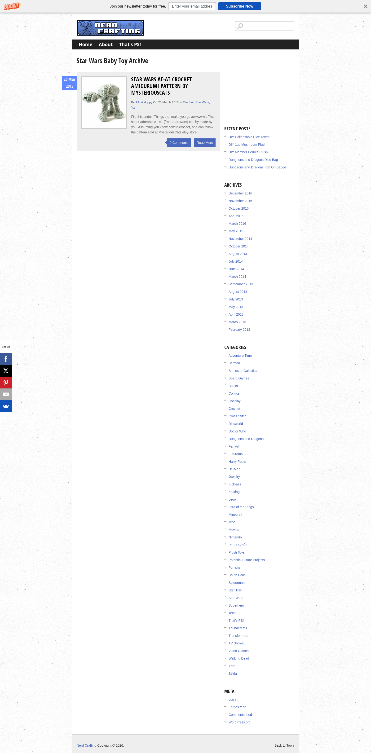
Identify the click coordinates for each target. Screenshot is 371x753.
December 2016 (240, 193)
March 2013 (237, 322)
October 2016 (239, 208)
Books (233, 386)
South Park (237, 575)
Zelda (233, 673)
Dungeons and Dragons (246, 439)
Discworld (236, 424)
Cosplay (235, 401)
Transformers (238, 636)
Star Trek (235, 590)
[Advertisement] (259, 84)
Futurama (236, 454)
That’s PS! (130, 44)
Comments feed (240, 715)
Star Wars (202, 102)
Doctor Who (237, 431)
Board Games (239, 378)
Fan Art (234, 446)
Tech (232, 613)
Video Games (239, 651)
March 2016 (237, 223)
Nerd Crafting (110, 28)
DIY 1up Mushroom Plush (247, 144)
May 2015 (236, 231)
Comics (234, 393)
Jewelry (234, 477)
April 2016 (236, 216)
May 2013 (236, 307)
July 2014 (236, 261)
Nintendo (235, 537)
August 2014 (238, 254)
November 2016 (240, 201)
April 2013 (236, 314)
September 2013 (241, 284)
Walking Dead (239, 658)
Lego (232, 499)
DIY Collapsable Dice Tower (249, 137)
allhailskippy (143, 102)
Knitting (234, 492)
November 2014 (240, 239)
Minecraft (235, 514)
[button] (185, 6)
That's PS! (236, 620)
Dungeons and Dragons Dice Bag (253, 160)
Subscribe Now (239, 6)
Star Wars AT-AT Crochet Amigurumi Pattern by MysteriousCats (161, 85)
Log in (233, 699)
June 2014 (236, 269)
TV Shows (236, 643)
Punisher (235, 567)
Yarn (134, 107)
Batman (234, 363)
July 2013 (236, 299)
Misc (232, 522)
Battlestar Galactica (243, 371)
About (106, 44)
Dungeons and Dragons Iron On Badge (257, 167)
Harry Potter (237, 461)
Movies (234, 530)
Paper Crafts (238, 545)
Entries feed (237, 707)
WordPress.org (240, 722)
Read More (205, 143)
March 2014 (237, 276)
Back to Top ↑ (284, 745)
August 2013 (238, 292)
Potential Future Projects (247, 560)
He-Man (234, 469)
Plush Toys (236, 552)
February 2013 (239, 329)
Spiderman (237, 583)
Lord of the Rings (241, 507)
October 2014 (239, 246)
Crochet (188, 102)
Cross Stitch (237, 416)
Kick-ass (235, 484)
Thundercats (238, 628)
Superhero (236, 605)
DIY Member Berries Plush (248, 152)
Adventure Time (240, 355)
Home (86, 44)
